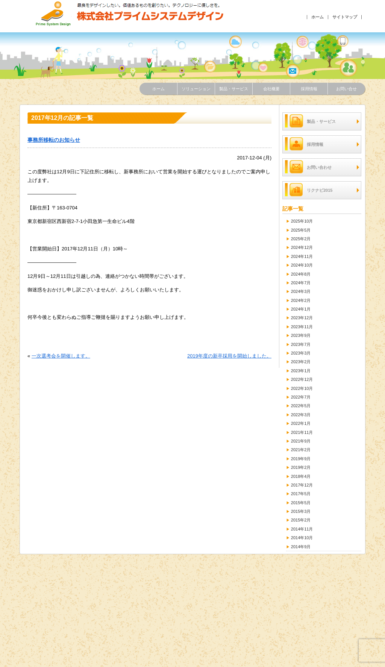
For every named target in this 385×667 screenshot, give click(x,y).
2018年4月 (301, 476)
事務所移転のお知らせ (53, 140)
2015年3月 (301, 511)
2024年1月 (301, 309)
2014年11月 (302, 529)
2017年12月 (302, 485)
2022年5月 (301, 405)
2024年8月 (301, 274)
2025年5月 (301, 230)
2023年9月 (301, 335)
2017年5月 (301, 493)
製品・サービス (233, 88)
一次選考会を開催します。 (61, 356)
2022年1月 (301, 423)
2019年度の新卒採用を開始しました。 (229, 356)
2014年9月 (301, 546)
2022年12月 (302, 379)
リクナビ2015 (308, 189)
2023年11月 (302, 326)
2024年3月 (301, 291)
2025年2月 (301, 238)
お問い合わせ (308, 166)
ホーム (317, 17)
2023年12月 (302, 317)
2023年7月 (301, 344)
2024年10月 (302, 265)
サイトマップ (344, 17)
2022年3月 (301, 414)
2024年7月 (301, 282)
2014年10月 (302, 537)
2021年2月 (301, 449)
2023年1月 (301, 370)
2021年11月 (302, 432)
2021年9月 (301, 441)
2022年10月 (302, 388)
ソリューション (196, 88)
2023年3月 (301, 353)
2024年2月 (301, 300)
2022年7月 (301, 397)
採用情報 (309, 88)
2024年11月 (302, 256)
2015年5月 (301, 502)
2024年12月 (302, 247)
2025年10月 (302, 221)
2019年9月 (301, 458)
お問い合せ (346, 88)
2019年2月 (301, 467)
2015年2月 (301, 520)
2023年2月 (301, 361)
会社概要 (271, 88)
